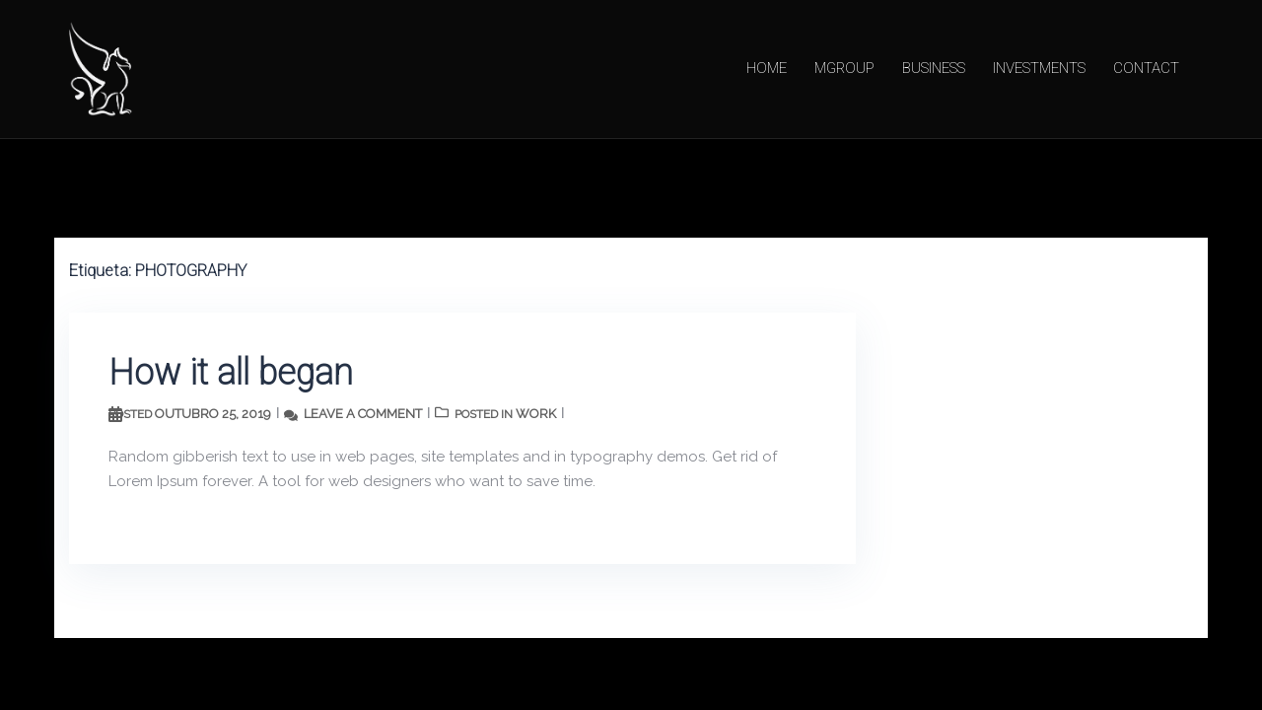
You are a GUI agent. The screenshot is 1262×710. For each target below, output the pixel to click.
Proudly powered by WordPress (180, 669)
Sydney (384, 669)
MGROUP (844, 68)
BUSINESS (933, 68)
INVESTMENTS (1039, 68)
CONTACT (1146, 68)
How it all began (230, 372)
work (536, 413)
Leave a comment (363, 413)
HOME (766, 68)
